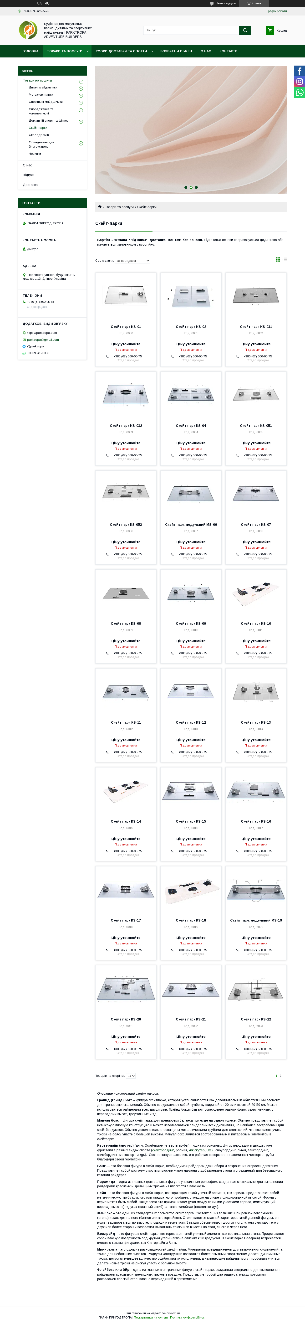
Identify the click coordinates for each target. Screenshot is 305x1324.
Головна (30, 51)
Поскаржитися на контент (151, 1317)
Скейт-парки (38, 127)
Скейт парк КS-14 (126, 821)
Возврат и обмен (176, 51)
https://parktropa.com (42, 333)
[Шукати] (245, 30)
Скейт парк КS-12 (191, 722)
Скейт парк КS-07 (256, 524)
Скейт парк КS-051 (256, 426)
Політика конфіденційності (188, 1317)
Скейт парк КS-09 (191, 623)
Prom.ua (175, 1313)
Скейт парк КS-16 (256, 821)
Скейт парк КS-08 (126, 623)
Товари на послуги (37, 80)
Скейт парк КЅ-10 (256, 623)
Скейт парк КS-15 (191, 821)
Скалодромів (39, 135)
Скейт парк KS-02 (191, 327)
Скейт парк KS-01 (126, 327)
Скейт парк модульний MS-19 (256, 920)
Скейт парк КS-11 (126, 722)
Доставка (30, 185)
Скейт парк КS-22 (256, 1019)
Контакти (229, 51)
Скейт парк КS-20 (126, 1019)
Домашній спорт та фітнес (48, 120)
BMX (210, 1150)
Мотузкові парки (41, 94)
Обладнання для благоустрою (41, 144)
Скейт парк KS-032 (126, 426)
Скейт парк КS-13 (256, 722)
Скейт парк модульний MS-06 (191, 524)
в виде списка (285, 260)
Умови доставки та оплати (121, 51)
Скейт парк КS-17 (126, 920)
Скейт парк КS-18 (191, 920)
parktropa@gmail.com (43, 339)
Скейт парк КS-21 (191, 1019)
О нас (206, 51)
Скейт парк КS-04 (191, 426)
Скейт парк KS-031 (256, 327)
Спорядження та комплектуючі (41, 111)
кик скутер (197, 1150)
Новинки (35, 153)
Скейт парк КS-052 (126, 524)
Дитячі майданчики (43, 87)
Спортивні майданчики (46, 101)
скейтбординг (163, 1150)
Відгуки (28, 175)
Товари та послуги (64, 51)
